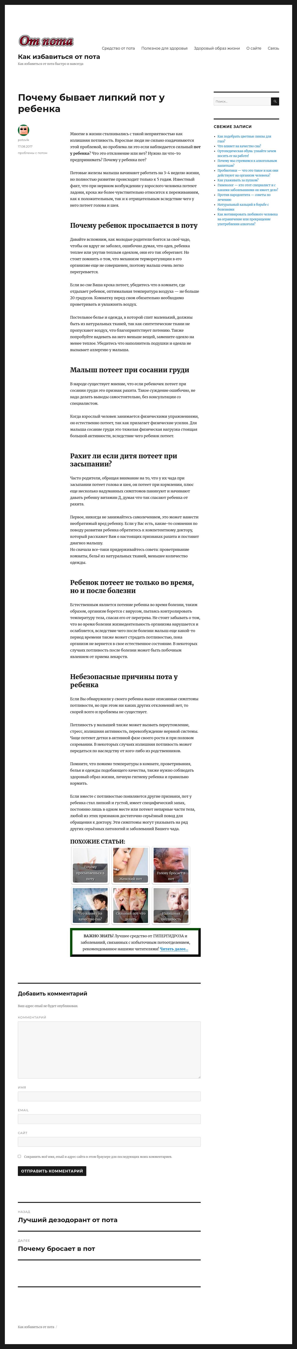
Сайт (22, 1133)
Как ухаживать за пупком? (238, 180)
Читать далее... (174, 949)
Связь (273, 48)
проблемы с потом (32, 153)
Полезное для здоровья (164, 48)
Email (23, 1110)
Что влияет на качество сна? (239, 146)
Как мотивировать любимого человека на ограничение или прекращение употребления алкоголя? (248, 219)
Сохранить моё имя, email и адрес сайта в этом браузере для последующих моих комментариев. (98, 1157)
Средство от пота (118, 48)
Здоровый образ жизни (217, 48)
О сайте (253, 48)
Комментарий (32, 1017)
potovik (23, 140)
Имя (22, 1087)
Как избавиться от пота (59, 57)
